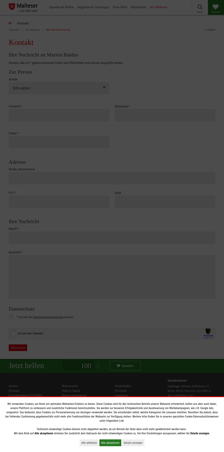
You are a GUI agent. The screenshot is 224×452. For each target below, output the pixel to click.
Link (121, 420)
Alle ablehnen (90, 442)
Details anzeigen (134, 442)
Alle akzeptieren (111, 442)
